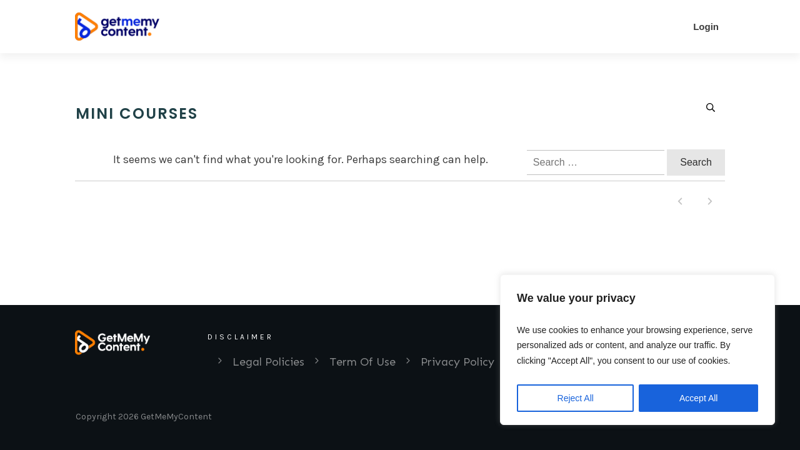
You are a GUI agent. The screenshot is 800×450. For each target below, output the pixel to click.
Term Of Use (362, 362)
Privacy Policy (457, 362)
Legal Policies (268, 362)
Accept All (698, 398)
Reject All (576, 398)
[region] (637, 350)
